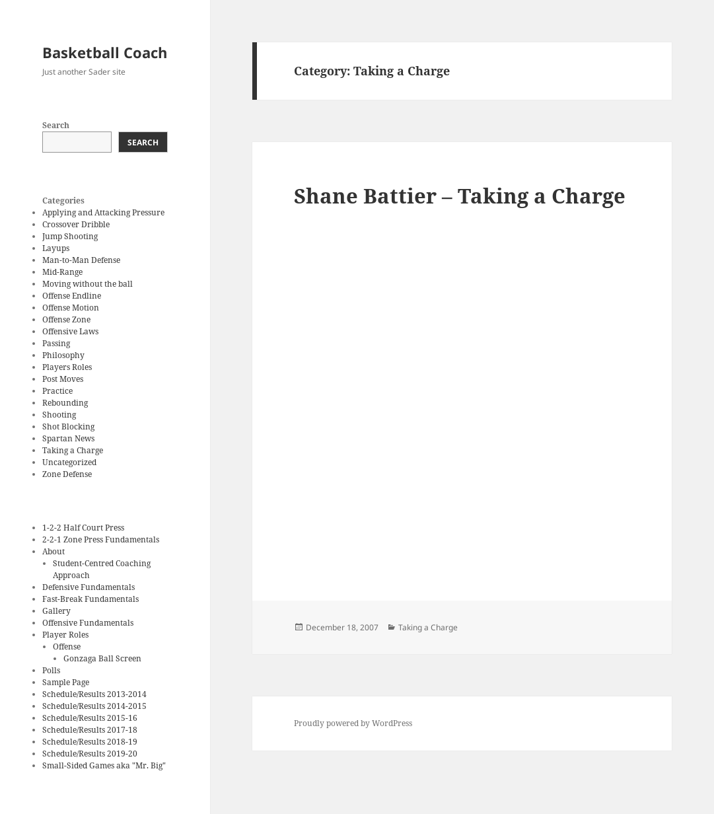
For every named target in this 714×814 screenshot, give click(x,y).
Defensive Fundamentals (88, 587)
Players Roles (67, 367)
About (53, 551)
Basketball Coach (104, 52)
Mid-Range (62, 272)
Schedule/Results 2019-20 (89, 753)
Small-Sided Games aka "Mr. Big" (104, 765)
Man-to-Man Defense (81, 260)
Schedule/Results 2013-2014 (94, 694)
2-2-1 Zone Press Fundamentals (100, 539)
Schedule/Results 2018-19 (89, 741)
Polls (51, 670)
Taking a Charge (72, 450)
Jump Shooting (70, 236)
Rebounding (65, 402)
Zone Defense (67, 474)
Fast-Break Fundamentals (90, 599)
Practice (57, 390)
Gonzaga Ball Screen (102, 658)
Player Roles (65, 634)
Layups (55, 248)
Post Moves (62, 379)
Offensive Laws (70, 331)
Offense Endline (71, 295)
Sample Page (65, 682)
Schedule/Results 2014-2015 (94, 706)
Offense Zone (66, 319)
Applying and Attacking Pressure (103, 212)
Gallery (56, 610)
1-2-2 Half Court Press (83, 527)
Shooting (59, 414)
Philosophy (63, 355)
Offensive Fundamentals (87, 622)
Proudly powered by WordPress (353, 723)
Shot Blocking (68, 426)
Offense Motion (70, 307)
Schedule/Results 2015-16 (89, 717)
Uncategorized (69, 462)
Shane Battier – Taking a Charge (459, 195)
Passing (56, 343)
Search (55, 125)
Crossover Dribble (76, 224)
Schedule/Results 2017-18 (89, 729)
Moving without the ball (87, 283)
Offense (67, 646)
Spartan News (68, 438)
